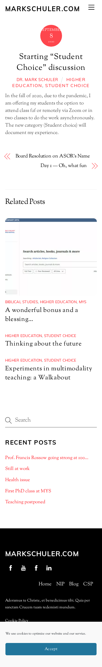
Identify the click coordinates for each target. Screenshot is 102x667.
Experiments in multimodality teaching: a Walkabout (48, 373)
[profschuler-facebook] (10, 568)
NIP (60, 584)
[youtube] (23, 568)
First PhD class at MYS (28, 491)
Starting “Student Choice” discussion (51, 62)
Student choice (67, 85)
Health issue (17, 480)
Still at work (17, 469)
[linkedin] (49, 568)
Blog (74, 584)
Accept (51, 649)
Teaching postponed (25, 502)
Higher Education (58, 301)
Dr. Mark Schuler (37, 79)
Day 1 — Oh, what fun (63, 166)
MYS (82, 301)
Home (45, 584)
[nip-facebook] (36, 568)
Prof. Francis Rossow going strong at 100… (46, 458)
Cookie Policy (16, 621)
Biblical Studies (21, 301)
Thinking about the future (43, 344)
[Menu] (91, 7)
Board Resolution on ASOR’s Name (53, 156)
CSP (88, 584)
